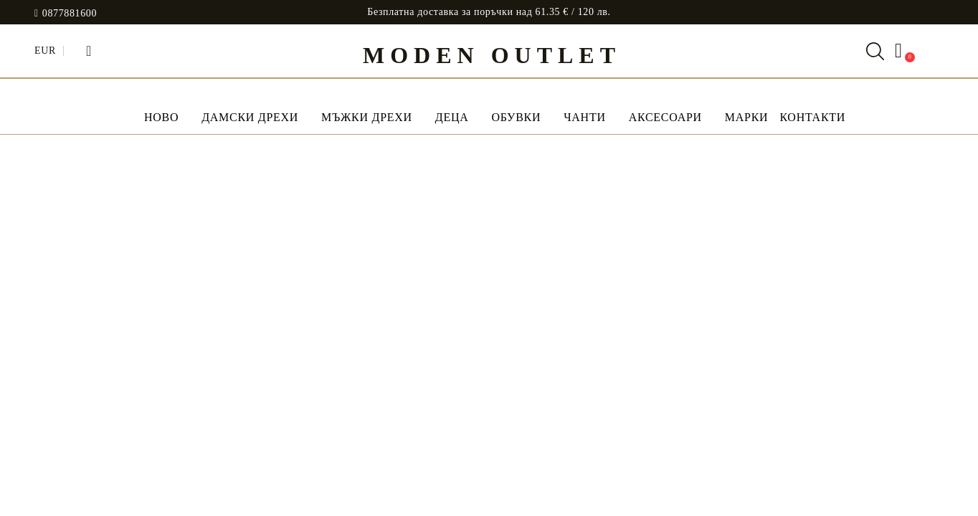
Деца (452, 117)
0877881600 (69, 14)
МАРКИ (747, 117)
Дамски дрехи (249, 117)
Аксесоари (665, 117)
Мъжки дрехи (366, 117)
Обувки (516, 117)
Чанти (584, 117)
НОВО (161, 117)
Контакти (812, 117)
